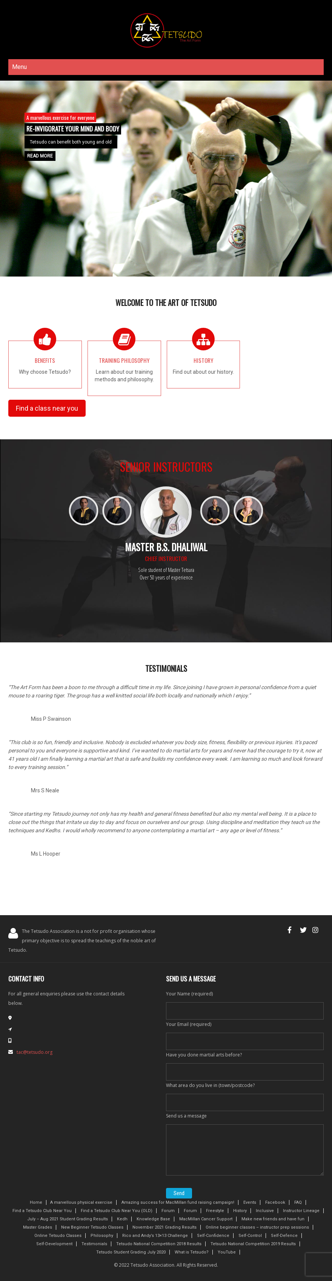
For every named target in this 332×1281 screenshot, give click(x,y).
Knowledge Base (153, 1219)
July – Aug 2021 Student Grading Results (67, 1219)
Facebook (275, 1202)
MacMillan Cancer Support (205, 1219)
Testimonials (94, 1243)
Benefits (45, 360)
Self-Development (54, 1243)
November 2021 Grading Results (164, 1227)
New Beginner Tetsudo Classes (92, 1227)
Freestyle (215, 1210)
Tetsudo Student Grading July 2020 (131, 1252)
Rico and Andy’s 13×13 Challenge (155, 1235)
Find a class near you (47, 408)
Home (36, 1202)
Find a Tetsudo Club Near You (42, 1210)
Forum (168, 1210)
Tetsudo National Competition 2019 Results (253, 1243)
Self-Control (250, 1235)
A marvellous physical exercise (81, 1202)
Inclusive (265, 1210)
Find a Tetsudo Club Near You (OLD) (116, 1210)
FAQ (298, 1202)
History (203, 360)
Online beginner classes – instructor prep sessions (257, 1227)
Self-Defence (284, 1235)
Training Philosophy (124, 360)
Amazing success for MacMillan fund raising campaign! (177, 1202)
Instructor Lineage (301, 1210)
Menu (19, 66)
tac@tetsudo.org (34, 1052)
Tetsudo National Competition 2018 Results (158, 1243)
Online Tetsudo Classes (57, 1235)
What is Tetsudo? (192, 1252)
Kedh (122, 1219)
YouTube (227, 1252)
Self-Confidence (213, 1235)
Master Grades (37, 1227)
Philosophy (102, 1235)
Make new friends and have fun (272, 1219)
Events (249, 1202)
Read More (40, 156)
